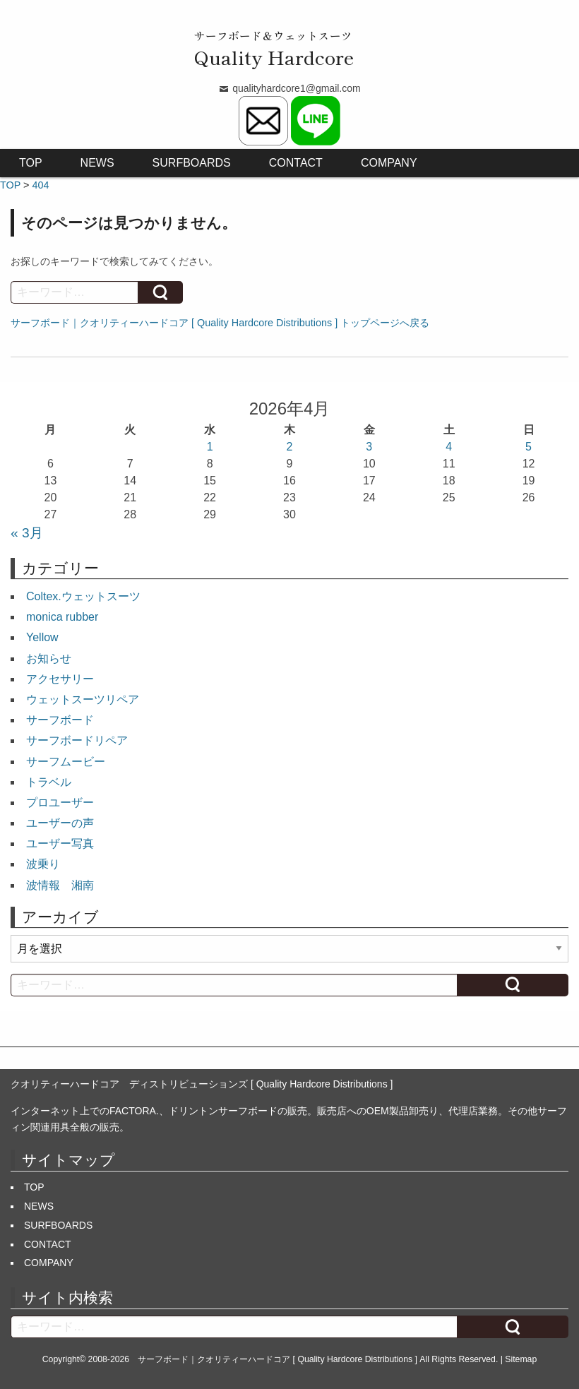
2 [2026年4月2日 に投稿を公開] (290, 447)
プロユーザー (60, 803)
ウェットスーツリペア (82, 699)
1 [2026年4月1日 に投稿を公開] (210, 447)
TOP (30, 163)
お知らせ (48, 658)
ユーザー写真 (60, 843)
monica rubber (62, 617)
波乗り (43, 864)
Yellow (42, 637)
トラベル (48, 782)
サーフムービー (65, 762)
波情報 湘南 (60, 885)
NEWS (97, 163)
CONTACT (296, 163)
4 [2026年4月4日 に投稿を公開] (449, 447)
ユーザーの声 (60, 823)
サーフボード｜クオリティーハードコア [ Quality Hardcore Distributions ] (277, 1359)
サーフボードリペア (77, 740)
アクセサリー (60, 679)
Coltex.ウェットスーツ (83, 596)
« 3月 (27, 532)
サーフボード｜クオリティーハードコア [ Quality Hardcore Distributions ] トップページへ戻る (220, 322)
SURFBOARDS (192, 163)
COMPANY (389, 163)
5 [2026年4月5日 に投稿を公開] (528, 447)
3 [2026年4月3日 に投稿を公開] (369, 447)
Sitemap (521, 1359)
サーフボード (60, 720)
